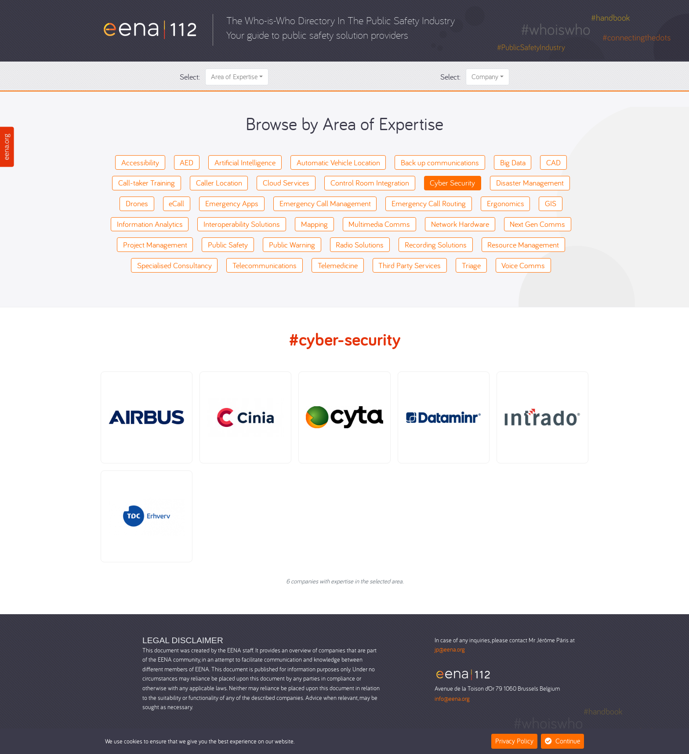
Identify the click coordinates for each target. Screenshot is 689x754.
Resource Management (523, 245)
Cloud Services (286, 183)
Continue (562, 740)
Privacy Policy (514, 740)
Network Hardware (460, 224)
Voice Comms (523, 265)
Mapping (314, 224)
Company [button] (484, 76)
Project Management (155, 245)
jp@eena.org (450, 649)
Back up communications (440, 162)
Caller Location (219, 183)
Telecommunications (264, 265)
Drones (137, 203)
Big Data (513, 162)
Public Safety (228, 245)
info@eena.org (452, 698)
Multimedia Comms (379, 224)
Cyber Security (452, 183)
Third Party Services (409, 265)
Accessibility (140, 162)
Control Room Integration (369, 183)
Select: (190, 77)
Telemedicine (338, 265)
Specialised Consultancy (174, 265)
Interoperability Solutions (241, 224)
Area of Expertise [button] (234, 76)
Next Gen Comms (537, 224)
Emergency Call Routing (429, 203)
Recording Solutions (436, 245)
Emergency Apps (231, 203)
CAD (553, 162)
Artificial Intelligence (245, 162)
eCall (176, 203)
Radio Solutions (360, 245)
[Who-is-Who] (150, 29)
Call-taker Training (146, 183)
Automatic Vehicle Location (338, 162)
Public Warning (292, 245)
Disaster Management (530, 183)
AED (186, 162)
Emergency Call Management (325, 203)
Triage (471, 265)
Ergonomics (505, 203)
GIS (550, 203)
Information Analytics (150, 224)
